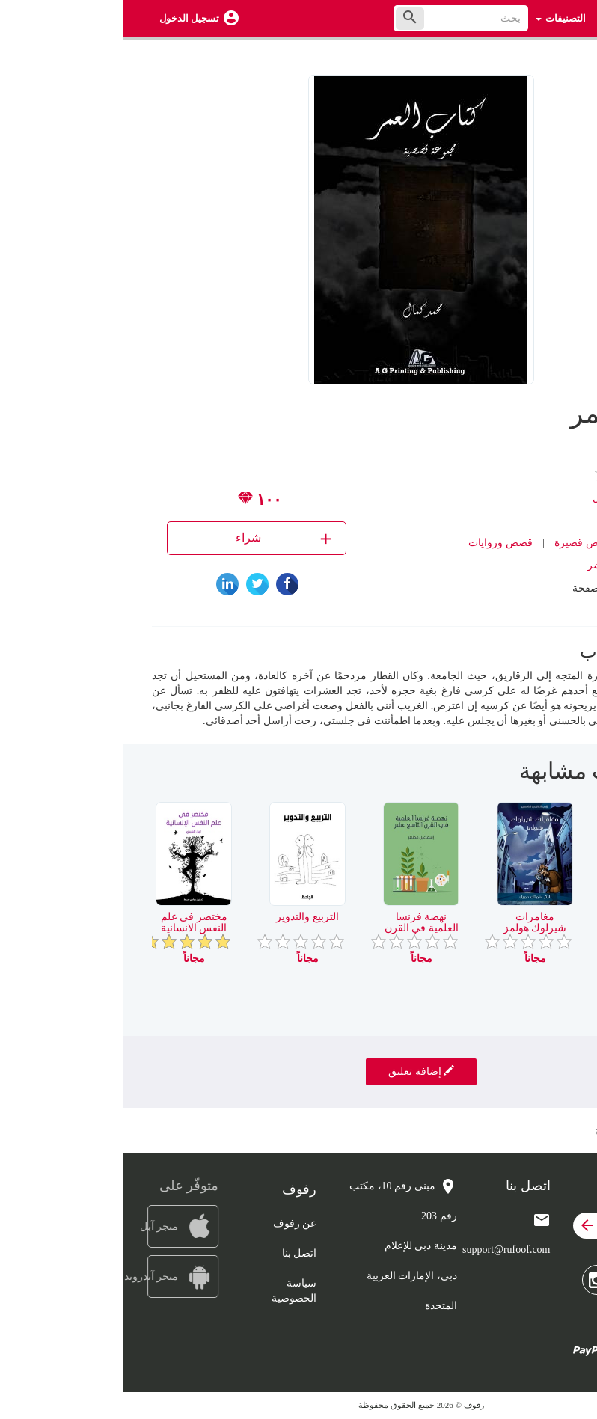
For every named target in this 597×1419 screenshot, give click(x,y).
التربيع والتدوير (184, 916)
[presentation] (556, 777)
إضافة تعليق (298, 1071)
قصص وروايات (378, 542)
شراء (162, 538)
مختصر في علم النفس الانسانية (71, 922)
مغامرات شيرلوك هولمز (412, 922)
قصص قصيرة (461, 542)
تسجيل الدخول (67, 18)
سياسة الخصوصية (171, 1291)
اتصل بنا (177, 1253)
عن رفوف (172, 1223)
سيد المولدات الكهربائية (526, 922)
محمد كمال (494, 497)
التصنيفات (438, 18)
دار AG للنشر (493, 565)
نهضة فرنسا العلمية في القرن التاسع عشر (299, 928)
